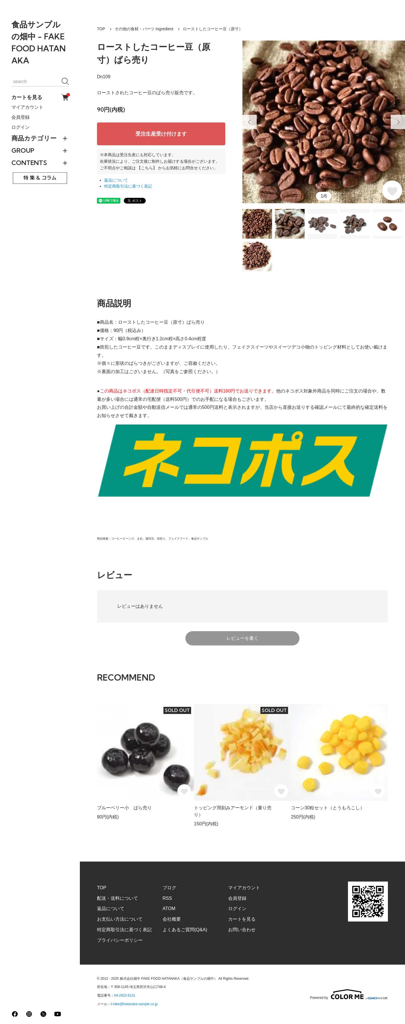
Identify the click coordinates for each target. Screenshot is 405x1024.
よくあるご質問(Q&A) (185, 929)
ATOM (169, 908)
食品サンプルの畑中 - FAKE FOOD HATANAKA (38, 42)
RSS (167, 898)
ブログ (169, 887)
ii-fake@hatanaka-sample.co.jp (134, 1004)
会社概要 (172, 919)
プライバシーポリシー (120, 940)
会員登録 (20, 117)
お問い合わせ (242, 929)
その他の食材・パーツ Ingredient (144, 29)
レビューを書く (242, 638)
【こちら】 (147, 168)
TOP (101, 29)
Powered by (349, 994)
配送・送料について (117, 898)
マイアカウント (27, 107)
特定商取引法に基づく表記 (128, 186)
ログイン (20, 127)
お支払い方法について (120, 919)
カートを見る (39, 97)
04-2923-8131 (124, 995)
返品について (116, 180)
